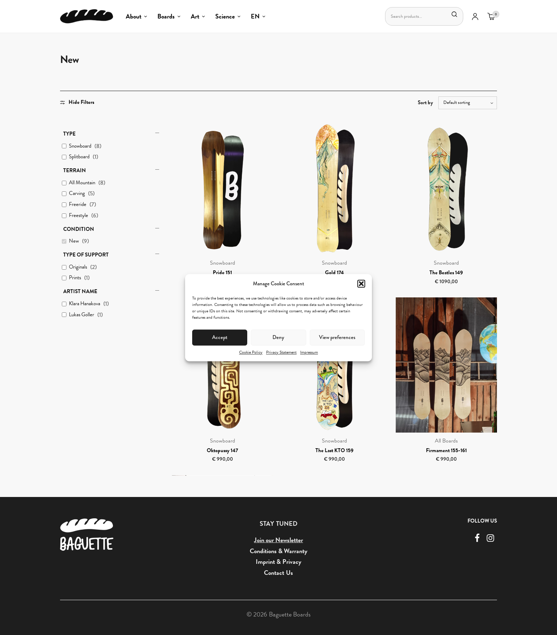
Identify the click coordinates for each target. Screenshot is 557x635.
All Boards (446, 440)
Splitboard (79, 156)
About (133, 16)
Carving (77, 193)
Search (454, 14)
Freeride (77, 204)
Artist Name (80, 291)
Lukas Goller (81, 314)
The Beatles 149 (446, 272)
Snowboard (80, 146)
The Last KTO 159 (334, 450)
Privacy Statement (281, 352)
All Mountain (82, 182)
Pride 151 (222, 272)
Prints (75, 277)
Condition (78, 229)
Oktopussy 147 (222, 450)
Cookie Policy (251, 352)
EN (255, 16)
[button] (361, 283)
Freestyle (78, 215)
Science (225, 16)
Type (69, 134)
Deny (278, 337)
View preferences (337, 337)
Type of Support (86, 255)
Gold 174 (334, 272)
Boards (166, 16)
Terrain (74, 170)
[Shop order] (467, 102)
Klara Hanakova (84, 303)
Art (195, 16)
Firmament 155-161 (446, 450)
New (74, 241)
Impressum (309, 352)
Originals (78, 267)
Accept (219, 337)
